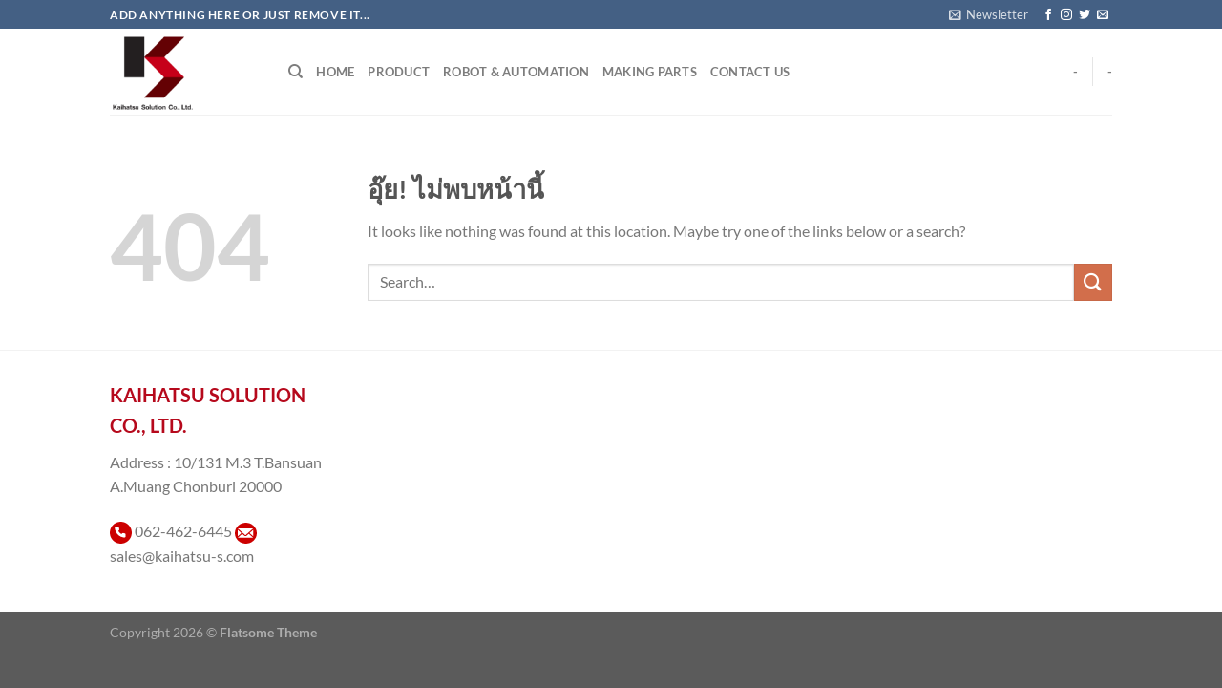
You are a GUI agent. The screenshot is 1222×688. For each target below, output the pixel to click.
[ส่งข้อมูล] (1093, 282)
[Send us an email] (1102, 15)
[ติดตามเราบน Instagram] (1066, 15)
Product (399, 71)
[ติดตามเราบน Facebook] (1048, 15)
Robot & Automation (516, 71)
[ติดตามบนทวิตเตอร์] (1084, 15)
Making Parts (649, 71)
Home (335, 71)
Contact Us (750, 71)
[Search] (295, 72)
